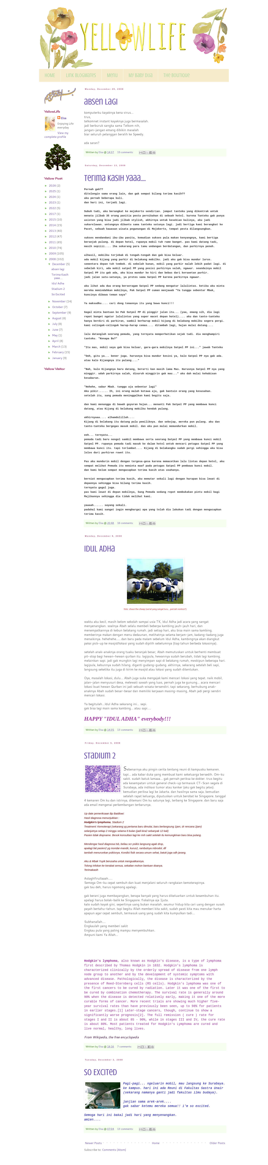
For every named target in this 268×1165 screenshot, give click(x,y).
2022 (53, 208)
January (57, 358)
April (55, 341)
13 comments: (125, 730)
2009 (53, 253)
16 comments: (125, 523)
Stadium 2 (100, 756)
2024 (53, 197)
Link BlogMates (81, 75)
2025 (53, 191)
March (56, 346)
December (59, 264)
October (58, 307)
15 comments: (125, 152)
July (55, 324)
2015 (53, 219)
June (55, 330)
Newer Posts (93, 1143)
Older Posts (217, 1143)
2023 (53, 202)
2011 (53, 242)
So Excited (100, 1072)
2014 (53, 225)
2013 (53, 231)
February (58, 352)
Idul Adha (99, 549)
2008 (53, 259)
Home (155, 1143)
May (55, 335)
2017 (53, 214)
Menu (112, 75)
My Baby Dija (140, 75)
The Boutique (176, 75)
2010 (53, 248)
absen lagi (101, 102)
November (59, 301)
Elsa (63, 118)
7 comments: (124, 1046)
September (59, 312)
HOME (50, 75)
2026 (53, 185)
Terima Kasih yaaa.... (115, 178)
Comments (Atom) (114, 1150)
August (57, 318)
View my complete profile (56, 135)
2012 (53, 236)
